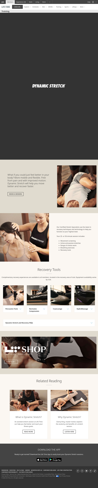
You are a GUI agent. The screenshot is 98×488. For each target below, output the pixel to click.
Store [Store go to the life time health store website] (44, 2)
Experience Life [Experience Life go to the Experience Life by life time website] (21, 2)
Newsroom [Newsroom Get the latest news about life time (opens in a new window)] (5, 470)
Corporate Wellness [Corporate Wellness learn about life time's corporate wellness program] (49, 470)
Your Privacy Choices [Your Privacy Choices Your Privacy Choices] (63, 476)
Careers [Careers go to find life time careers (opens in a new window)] (27, 470)
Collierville (17, 7)
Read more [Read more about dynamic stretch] (28, 432)
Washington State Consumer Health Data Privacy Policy (40, 476)
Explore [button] (26, 7)
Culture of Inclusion (26, 472)
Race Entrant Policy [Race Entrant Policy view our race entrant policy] (60, 474)
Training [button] (59, 7)
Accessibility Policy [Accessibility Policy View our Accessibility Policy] (49, 474)
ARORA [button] (50, 7)
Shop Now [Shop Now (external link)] (12, 362)
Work (30, 2)
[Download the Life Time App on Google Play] (55, 460)
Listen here (69, 432)
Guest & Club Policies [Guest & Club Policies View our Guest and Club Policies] (38, 474)
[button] (94, 2)
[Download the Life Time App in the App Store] (42, 460)
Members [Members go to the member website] (10, 2)
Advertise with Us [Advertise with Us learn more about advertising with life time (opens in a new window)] (36, 470)
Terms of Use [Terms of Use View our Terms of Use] (12, 474)
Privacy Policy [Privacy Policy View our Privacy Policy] (5, 474)
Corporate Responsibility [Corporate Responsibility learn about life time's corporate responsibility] (10, 472)
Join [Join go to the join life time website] (3, 2)
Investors (12, 470)
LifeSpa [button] (74, 7)
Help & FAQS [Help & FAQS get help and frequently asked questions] (20, 470)
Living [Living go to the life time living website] (37, 2)
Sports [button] (67, 7)
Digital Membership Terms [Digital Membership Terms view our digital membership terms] (24, 474)
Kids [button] (43, 7)
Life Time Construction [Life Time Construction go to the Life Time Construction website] (64, 470)
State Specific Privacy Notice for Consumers (13, 476)
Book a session (15, 194)
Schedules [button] (35, 7)
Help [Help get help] (88, 2)
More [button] (82, 7)
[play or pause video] (4, 155)
